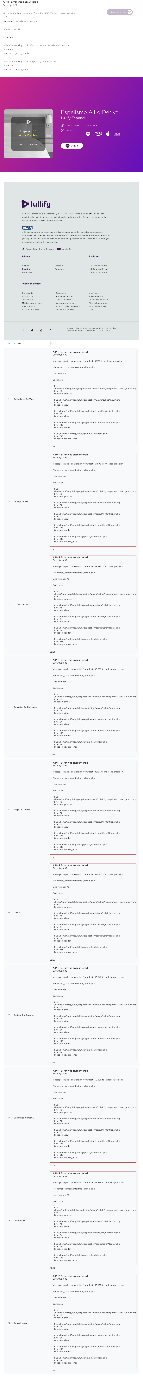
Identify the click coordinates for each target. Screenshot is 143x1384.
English (25, 266)
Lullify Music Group (98, 269)
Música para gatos (65, 303)
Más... (91, 310)
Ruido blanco (28, 306)
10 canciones (70, 125)
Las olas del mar (30, 310)
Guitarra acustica (64, 300)
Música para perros (32, 303)
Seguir (74, 146)
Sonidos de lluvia (97, 306)
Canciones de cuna (98, 300)
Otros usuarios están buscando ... (61, 18)
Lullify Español (73, 118)
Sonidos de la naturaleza (68, 306)
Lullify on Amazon (98, 272)
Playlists (40, 12)
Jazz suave (27, 300)
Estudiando (28, 296)
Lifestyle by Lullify (98, 266)
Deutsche (59, 269)
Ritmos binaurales (98, 303)
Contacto (97, 12)
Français (59, 266)
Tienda (68, 12)
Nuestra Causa (82, 13)
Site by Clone (104, 330)
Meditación (94, 293)
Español (26, 269)
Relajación (61, 293)
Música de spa (96, 296)
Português (27, 272)
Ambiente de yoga (65, 296)
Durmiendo (27, 293)
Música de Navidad (65, 310)
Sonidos (54, 12)
